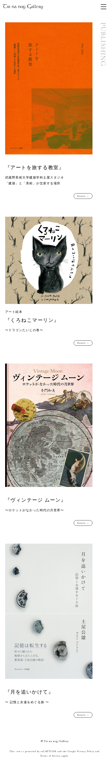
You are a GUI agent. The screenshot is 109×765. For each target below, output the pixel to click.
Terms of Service (50, 756)
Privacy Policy (85, 751)
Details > (83, 196)
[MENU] (103, 6)
